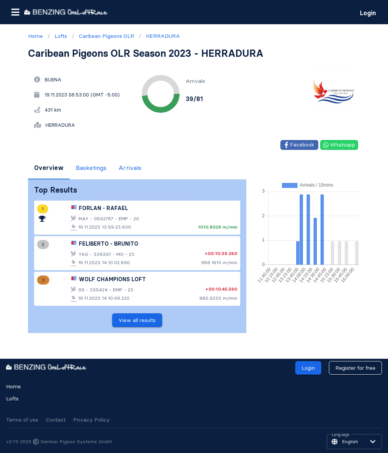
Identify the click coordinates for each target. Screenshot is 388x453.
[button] (15, 12)
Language (341, 434)
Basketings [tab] (91, 167)
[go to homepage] (66, 12)
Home (13, 386)
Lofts (12, 398)
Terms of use (22, 419)
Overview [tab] (49, 167)
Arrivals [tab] (130, 167)
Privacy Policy (91, 419)
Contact (56, 419)
